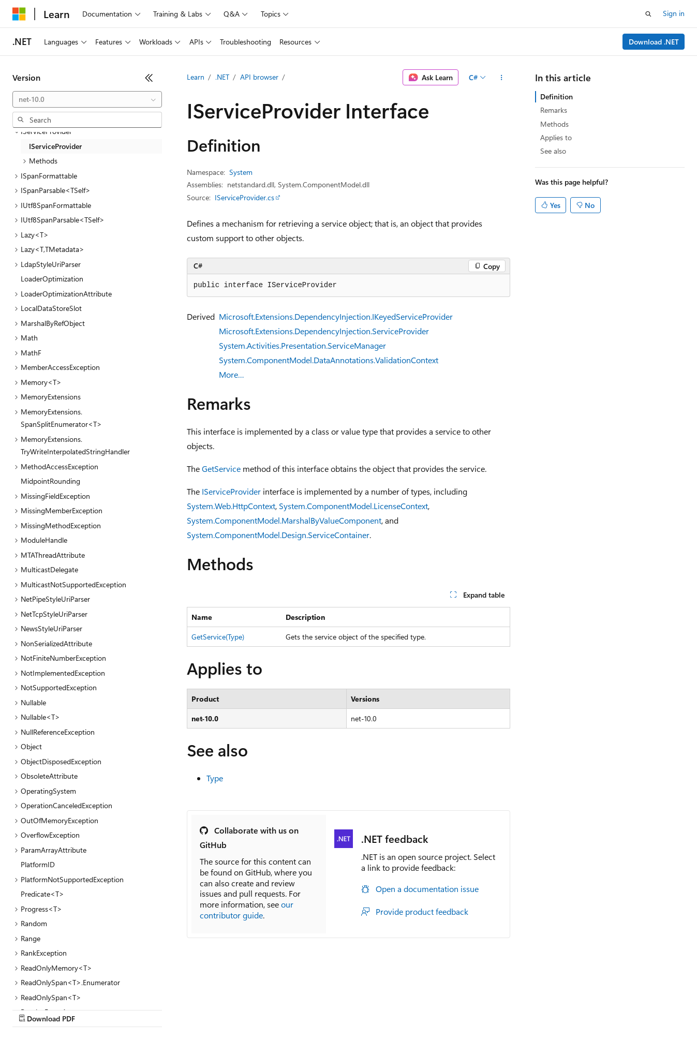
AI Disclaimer (33, 1009)
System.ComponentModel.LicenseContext (353, 505)
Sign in (674, 13)
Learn (195, 77)
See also (553, 151)
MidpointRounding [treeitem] (50, 481)
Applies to (556, 137)
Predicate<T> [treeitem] (42, 894)
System (241, 172)
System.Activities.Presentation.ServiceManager (302, 345)
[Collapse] (149, 77)
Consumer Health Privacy (297, 1009)
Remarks (553, 110)
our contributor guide (246, 909)
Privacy (226, 1009)
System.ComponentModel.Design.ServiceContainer (278, 534)
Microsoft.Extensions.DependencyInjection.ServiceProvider (324, 330)
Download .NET (654, 42)
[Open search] (648, 14)
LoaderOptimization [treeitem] (52, 279)
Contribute (185, 1009)
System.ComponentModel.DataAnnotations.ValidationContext (328, 359)
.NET (222, 77)
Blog (141, 1009)
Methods (554, 124)
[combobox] (87, 99)
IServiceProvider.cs (244, 197)
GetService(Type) (217, 637)
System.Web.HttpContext (231, 505)
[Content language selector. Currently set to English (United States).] (59, 984)
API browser (259, 77)
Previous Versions (94, 1009)
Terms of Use (378, 1009)
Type (214, 777)
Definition (556, 96)
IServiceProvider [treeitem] (55, 146)
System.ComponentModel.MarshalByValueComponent (284, 520)
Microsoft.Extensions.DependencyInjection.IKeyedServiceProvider (336, 316)
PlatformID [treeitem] (38, 864)
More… (231, 374)
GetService (221, 468)
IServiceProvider (231, 491)
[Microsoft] (19, 14)
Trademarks (429, 1009)
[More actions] (501, 77)
